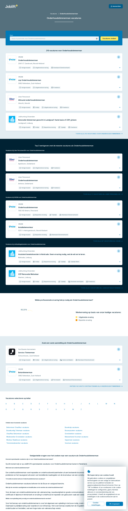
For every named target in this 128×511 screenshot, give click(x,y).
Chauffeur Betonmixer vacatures (17, 434)
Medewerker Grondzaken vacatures (19, 437)
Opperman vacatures (72, 440)
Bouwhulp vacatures (72, 427)
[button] (96, 38)
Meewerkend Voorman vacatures (76, 437)
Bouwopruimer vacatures (73, 430)
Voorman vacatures (71, 443)
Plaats (11, 35)
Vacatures (53, 14)
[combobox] (54, 38)
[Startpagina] (11, 6)
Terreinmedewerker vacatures (17, 443)
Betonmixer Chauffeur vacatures (17, 427)
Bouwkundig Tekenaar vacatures (18, 430)
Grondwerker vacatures (73, 434)
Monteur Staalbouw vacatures (16, 440)
